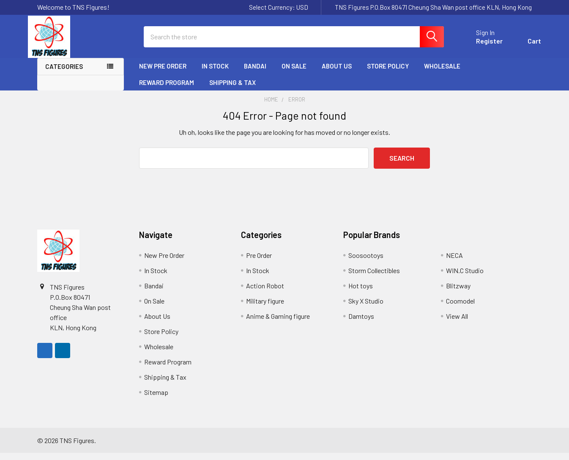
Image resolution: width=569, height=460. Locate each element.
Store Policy (388, 73)
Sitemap (156, 399)
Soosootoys (365, 262)
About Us (337, 73)
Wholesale (442, 73)
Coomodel (460, 308)
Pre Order (259, 262)
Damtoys (361, 323)
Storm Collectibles (374, 278)
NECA (454, 262)
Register (480, 45)
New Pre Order (162, 73)
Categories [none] (64, 73)
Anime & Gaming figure (278, 323)
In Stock (215, 73)
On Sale (294, 73)
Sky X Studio (365, 308)
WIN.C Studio (465, 278)
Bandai (255, 73)
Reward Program (166, 89)
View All (457, 323)
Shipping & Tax (232, 89)
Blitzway (458, 293)
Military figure (265, 308)
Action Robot (265, 293)
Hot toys (360, 293)
